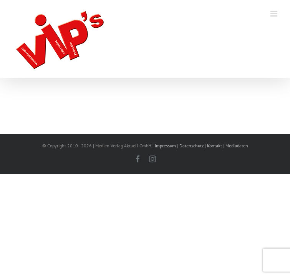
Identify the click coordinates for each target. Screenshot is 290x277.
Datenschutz (191, 146)
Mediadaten (236, 146)
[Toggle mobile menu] (274, 14)
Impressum (165, 146)
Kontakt (214, 146)
